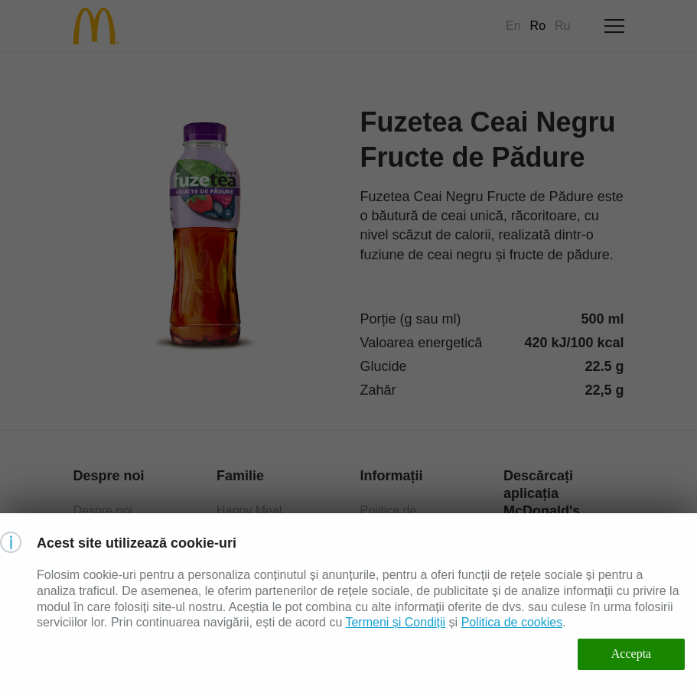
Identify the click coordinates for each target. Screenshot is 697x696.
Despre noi (102, 510)
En (513, 25)
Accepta (631, 653)
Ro (538, 25)
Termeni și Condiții (395, 622)
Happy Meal (249, 510)
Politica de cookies (512, 622)
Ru (562, 25)
